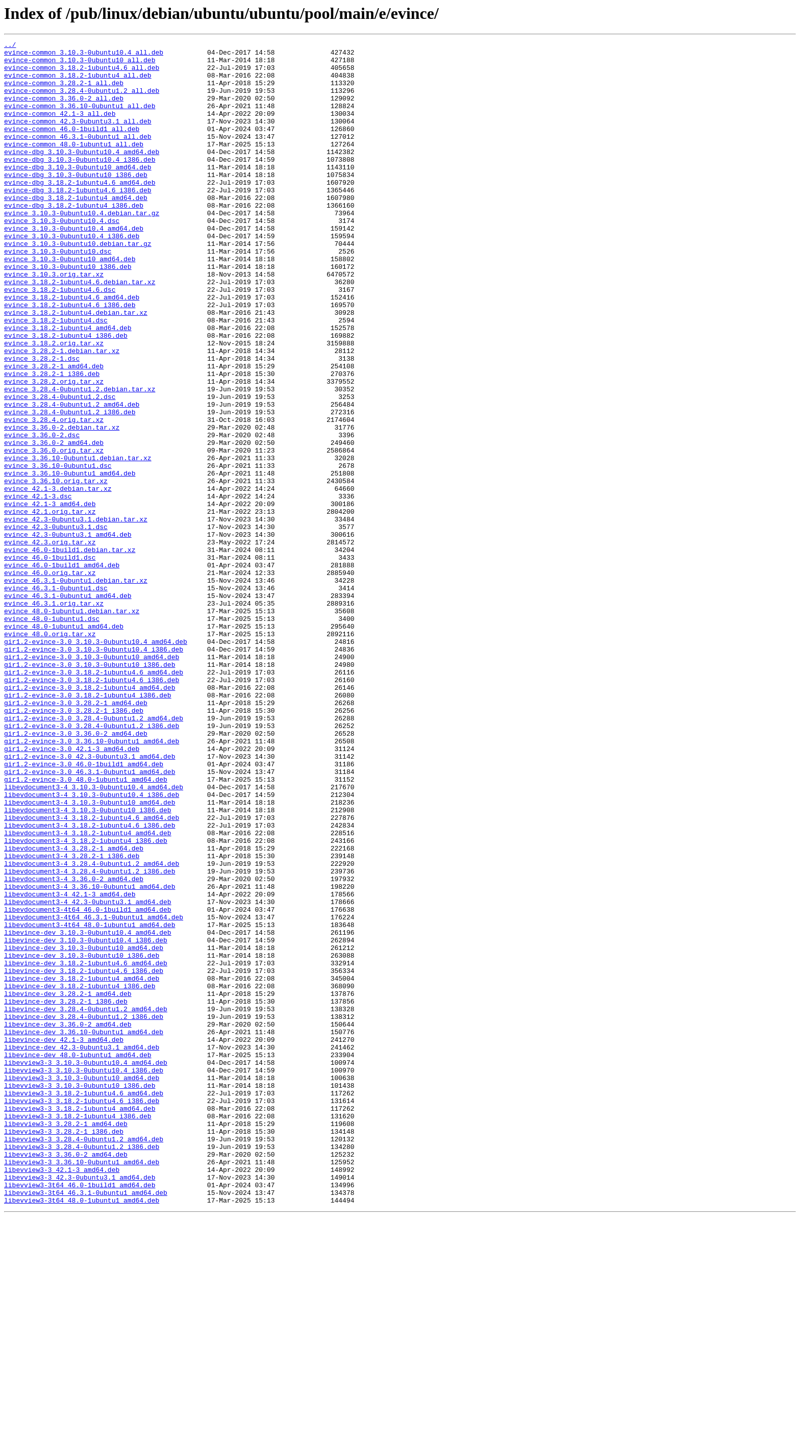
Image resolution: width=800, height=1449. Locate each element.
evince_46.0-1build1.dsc (49, 661)
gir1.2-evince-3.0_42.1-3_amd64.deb (71, 890)
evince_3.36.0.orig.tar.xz (54, 532)
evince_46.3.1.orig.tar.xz (54, 716)
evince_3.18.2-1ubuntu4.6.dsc (59, 339)
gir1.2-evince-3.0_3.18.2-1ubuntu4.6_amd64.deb (93, 799)
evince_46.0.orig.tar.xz (49, 679)
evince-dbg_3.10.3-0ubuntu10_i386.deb (75, 202)
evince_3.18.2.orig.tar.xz (54, 404)
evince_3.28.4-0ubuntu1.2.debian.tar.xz (79, 459)
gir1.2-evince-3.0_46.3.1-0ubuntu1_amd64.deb (89, 918)
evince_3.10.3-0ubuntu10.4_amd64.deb (73, 266)
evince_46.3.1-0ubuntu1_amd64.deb (68, 707)
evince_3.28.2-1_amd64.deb (54, 431)
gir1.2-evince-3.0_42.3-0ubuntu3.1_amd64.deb (89, 900)
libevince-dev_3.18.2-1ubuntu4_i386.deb (79, 1175)
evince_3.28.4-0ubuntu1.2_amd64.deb (71, 477)
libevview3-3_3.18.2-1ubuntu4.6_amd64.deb (83, 1304)
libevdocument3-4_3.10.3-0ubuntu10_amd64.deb (89, 955)
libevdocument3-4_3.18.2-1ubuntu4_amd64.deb (87, 991)
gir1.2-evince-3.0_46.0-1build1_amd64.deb (83, 909)
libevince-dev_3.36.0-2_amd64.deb (68, 1221)
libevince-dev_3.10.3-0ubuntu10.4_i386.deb (85, 1120)
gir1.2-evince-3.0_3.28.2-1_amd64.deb (75, 835)
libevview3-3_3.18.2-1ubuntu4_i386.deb (78, 1331)
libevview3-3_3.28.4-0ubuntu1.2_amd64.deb (83, 1359)
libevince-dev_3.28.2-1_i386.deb (66, 1193)
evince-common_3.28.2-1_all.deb (63, 91)
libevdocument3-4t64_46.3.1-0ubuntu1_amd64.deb (93, 1092)
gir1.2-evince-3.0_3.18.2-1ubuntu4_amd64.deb (89, 817)
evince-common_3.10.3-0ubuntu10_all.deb (79, 64)
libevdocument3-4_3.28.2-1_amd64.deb (73, 1010)
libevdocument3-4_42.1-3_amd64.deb (69, 1065)
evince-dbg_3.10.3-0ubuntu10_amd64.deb (78, 192)
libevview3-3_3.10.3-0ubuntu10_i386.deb (79, 1295)
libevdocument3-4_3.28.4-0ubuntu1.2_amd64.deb (91, 1028)
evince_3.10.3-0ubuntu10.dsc (58, 293)
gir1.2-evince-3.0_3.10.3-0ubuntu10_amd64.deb (91, 780)
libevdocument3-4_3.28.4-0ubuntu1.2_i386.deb (89, 1037)
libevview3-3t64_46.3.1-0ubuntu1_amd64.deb (85, 1423)
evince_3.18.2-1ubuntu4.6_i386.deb (69, 358)
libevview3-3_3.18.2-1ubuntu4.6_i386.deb (81, 1313)
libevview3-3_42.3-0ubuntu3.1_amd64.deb (79, 1405)
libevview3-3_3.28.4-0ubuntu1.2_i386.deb (81, 1368)
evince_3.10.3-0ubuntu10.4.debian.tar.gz (81, 248)
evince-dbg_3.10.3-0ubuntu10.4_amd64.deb (81, 174)
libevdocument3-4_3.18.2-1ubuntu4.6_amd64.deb (91, 973)
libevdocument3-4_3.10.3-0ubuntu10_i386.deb (87, 964)
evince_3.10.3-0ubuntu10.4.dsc (61, 257)
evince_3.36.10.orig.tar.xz (56, 569)
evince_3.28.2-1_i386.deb (51, 440)
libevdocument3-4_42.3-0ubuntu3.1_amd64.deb (87, 1074)
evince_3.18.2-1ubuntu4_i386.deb (66, 394)
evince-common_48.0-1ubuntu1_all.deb (73, 165)
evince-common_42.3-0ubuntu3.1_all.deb (78, 137)
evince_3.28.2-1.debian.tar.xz (61, 413)
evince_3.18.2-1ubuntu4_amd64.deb (68, 385)
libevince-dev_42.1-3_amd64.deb (63, 1239)
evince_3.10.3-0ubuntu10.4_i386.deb (71, 275)
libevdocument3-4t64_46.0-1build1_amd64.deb (87, 1083)
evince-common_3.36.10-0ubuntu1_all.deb (79, 119)
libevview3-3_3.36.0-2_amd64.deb (66, 1377)
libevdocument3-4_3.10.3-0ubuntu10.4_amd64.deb (93, 936)
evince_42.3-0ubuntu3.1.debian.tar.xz (75, 615)
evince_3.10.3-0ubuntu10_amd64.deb (69, 303)
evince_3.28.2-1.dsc (42, 422)
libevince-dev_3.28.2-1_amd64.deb (68, 1184)
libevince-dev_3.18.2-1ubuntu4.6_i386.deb (83, 1157)
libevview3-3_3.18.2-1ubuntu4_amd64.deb (79, 1322)
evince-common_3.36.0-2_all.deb (63, 110)
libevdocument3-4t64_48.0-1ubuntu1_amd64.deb (89, 1102)
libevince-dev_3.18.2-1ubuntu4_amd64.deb (81, 1166)
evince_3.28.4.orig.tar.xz (54, 496)
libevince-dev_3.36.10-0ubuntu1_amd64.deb (83, 1230)
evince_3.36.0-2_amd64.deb (54, 523)
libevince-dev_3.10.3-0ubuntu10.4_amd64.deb (87, 1111)
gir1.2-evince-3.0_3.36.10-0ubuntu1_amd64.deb (91, 881)
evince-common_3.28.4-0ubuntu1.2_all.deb (81, 101)
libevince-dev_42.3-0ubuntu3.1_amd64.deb (81, 1249)
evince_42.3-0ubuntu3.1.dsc (56, 624)
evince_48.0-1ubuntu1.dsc (51, 734)
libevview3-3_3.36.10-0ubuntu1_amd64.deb (81, 1386)
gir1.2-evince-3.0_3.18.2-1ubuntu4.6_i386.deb (91, 808)
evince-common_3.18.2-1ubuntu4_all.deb (78, 82)
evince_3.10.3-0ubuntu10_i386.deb (68, 312)
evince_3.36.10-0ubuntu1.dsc (58, 551)
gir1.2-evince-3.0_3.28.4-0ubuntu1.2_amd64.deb (93, 854)
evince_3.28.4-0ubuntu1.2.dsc (59, 468)
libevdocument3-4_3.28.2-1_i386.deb (71, 1019)
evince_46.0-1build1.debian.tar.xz (69, 652)
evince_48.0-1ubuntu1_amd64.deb (63, 743)
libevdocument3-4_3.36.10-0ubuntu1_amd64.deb (89, 1056)
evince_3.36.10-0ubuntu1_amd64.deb (69, 560)
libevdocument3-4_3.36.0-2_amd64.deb (73, 1047)
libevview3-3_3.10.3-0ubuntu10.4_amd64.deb (85, 1267)
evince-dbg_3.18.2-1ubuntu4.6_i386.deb (78, 220)
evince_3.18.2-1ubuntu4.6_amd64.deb (71, 349)
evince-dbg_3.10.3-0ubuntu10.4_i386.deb (79, 183)
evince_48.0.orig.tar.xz (49, 753)
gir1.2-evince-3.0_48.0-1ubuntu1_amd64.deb (85, 927)
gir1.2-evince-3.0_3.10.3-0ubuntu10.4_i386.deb (93, 771)
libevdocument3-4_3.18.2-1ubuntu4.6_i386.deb (89, 982)
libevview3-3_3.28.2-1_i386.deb (63, 1350)
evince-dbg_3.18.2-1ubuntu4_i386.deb (73, 238)
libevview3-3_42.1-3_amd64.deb (61, 1396)
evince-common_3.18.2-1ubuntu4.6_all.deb (81, 73)
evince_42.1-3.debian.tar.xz (58, 578)
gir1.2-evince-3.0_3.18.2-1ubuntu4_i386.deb (87, 826)
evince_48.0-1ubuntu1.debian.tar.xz (71, 725)
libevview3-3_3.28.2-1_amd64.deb (66, 1340)
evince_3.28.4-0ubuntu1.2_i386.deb (69, 486)
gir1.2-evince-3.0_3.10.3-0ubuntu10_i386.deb (89, 789)
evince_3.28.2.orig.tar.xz (54, 450)
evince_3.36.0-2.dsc (42, 514)
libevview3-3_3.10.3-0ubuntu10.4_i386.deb (83, 1276)
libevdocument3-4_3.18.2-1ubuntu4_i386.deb (85, 1001)
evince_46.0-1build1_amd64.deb (61, 670)
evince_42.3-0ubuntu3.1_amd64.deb (68, 633)
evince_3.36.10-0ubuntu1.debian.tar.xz (78, 541)
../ (10, 46)
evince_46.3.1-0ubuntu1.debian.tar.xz (75, 688)
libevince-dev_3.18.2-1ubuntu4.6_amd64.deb (85, 1148)
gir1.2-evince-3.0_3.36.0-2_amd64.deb (75, 872)
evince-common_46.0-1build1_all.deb (71, 147)
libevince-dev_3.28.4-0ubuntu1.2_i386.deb (83, 1212)
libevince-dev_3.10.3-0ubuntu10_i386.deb (81, 1138)
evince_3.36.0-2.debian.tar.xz (61, 505)
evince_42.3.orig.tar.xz (49, 642)
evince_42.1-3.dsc (38, 587)
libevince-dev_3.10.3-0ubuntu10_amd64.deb (83, 1129)
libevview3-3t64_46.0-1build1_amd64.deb (79, 1414)
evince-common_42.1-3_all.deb (59, 128)
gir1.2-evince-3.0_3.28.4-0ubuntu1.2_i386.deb (91, 863)
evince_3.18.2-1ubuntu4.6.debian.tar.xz (79, 330)
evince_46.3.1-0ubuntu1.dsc (56, 698)
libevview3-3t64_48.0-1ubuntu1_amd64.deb (81, 1432)
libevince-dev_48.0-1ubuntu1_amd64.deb (78, 1258)
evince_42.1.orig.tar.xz (49, 606)
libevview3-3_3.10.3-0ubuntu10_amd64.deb (81, 1285)
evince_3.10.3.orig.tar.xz (54, 321)
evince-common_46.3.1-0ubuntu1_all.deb (78, 156)
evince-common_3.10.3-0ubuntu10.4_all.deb (83, 55)
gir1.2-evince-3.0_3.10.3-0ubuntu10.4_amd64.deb (95, 762)
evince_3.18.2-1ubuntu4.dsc (56, 376)
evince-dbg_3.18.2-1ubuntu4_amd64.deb (75, 229)
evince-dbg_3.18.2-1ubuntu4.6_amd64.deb (79, 211)
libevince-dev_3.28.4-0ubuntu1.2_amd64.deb (85, 1203)
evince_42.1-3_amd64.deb (49, 597)
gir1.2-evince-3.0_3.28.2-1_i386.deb (73, 845)
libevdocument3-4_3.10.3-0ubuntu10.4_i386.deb (91, 946)
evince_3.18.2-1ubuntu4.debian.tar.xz (75, 367)
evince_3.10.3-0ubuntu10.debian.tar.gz (78, 284)
